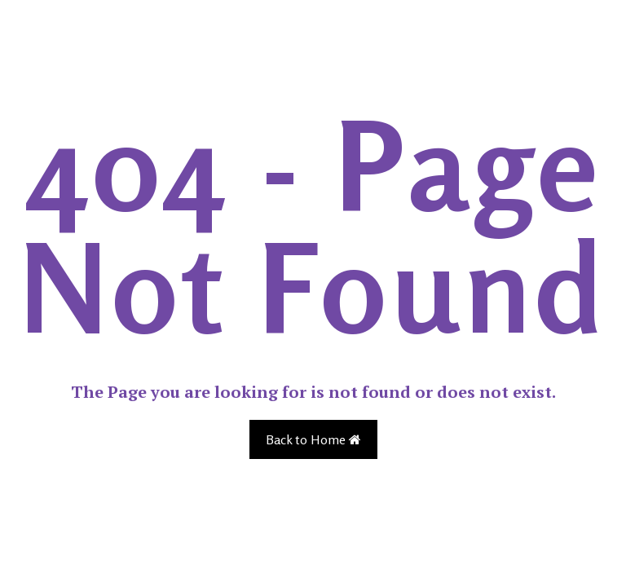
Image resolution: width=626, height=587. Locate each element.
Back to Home (313, 439)
